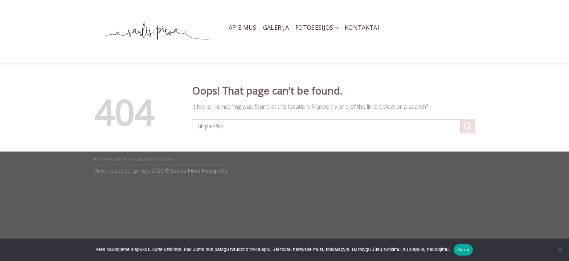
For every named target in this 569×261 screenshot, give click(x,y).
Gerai (463, 249)
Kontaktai (362, 28)
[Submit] (467, 126)
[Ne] (560, 252)
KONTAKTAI (106, 159)
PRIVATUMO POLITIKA (148, 159)
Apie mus (243, 28)
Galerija (276, 28)
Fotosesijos (316, 28)
